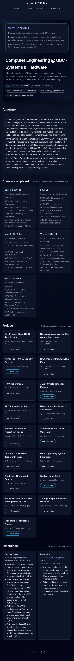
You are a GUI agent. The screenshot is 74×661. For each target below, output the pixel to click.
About (16, 8)
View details (13, 349)
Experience (55, 8)
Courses (28, 8)
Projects (41, 8)
